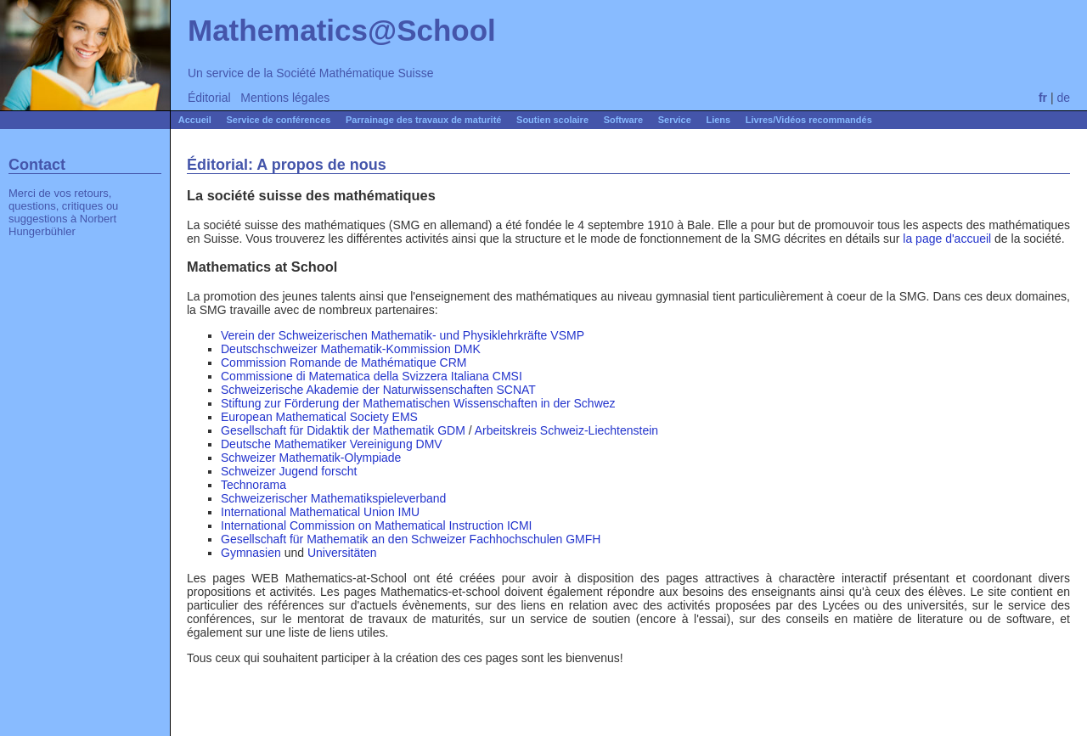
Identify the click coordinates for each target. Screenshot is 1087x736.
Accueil (194, 120)
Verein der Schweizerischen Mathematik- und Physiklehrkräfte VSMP (402, 335)
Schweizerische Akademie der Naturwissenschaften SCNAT (378, 389)
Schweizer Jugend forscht (289, 471)
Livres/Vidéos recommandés (809, 120)
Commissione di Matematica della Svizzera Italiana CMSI (371, 376)
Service (674, 120)
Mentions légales (284, 97)
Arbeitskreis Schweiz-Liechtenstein (566, 430)
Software (623, 120)
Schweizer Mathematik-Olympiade (311, 457)
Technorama (253, 485)
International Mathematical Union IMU (320, 512)
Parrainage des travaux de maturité (423, 120)
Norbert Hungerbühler (62, 225)
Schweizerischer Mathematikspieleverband (333, 498)
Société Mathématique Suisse (354, 73)
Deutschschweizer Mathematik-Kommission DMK (351, 349)
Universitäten (342, 552)
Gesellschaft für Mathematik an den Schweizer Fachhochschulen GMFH (410, 539)
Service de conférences (279, 120)
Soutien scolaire (552, 120)
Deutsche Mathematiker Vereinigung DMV (331, 444)
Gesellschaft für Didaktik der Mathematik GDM (343, 430)
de (1063, 97)
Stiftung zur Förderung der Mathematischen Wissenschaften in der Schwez (418, 403)
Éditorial (209, 97)
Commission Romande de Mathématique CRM (343, 362)
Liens (718, 120)
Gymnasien (251, 552)
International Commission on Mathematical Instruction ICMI (376, 525)
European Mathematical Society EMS (319, 417)
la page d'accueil (947, 238)
